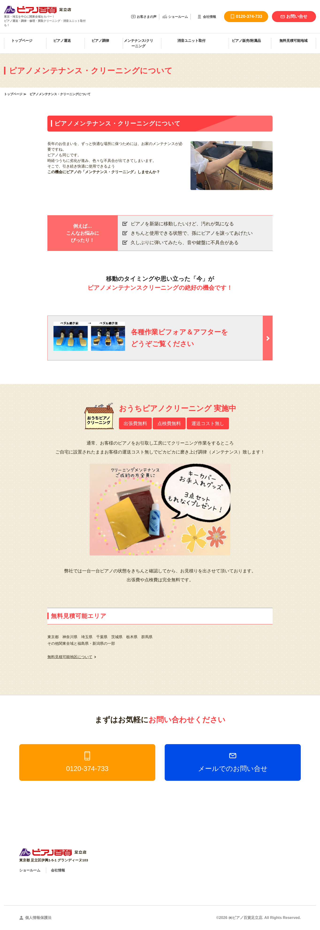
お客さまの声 (146, 17)
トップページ (21, 41)
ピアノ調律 (100, 41)
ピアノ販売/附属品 (246, 41)
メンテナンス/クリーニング (138, 43)
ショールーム (178, 17)
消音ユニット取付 (191, 41)
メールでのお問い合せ (233, 761)
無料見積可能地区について (69, 657)
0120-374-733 (87, 761)
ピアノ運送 (62, 41)
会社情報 (209, 17)
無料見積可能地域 (293, 41)
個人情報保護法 (38, 918)
